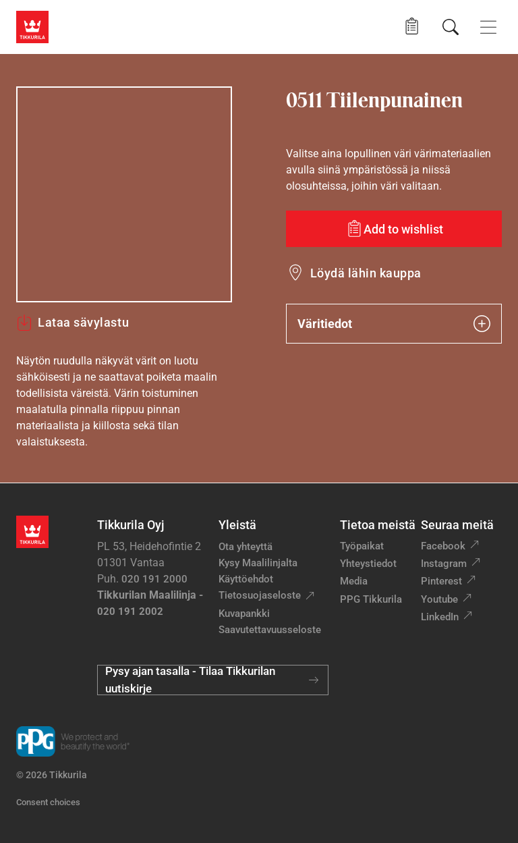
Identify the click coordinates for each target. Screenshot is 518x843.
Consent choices (48, 802)
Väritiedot (393, 323)
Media (354, 581)
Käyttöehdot (246, 579)
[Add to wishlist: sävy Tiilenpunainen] (394, 229)
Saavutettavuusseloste (270, 630)
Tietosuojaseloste (260, 595)
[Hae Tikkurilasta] (450, 27)
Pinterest (441, 581)
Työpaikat (362, 546)
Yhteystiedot (368, 564)
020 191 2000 (154, 579)
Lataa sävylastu (72, 323)
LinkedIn (440, 617)
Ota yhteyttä (245, 547)
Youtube (439, 599)
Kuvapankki (244, 613)
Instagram (444, 564)
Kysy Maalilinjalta (258, 563)
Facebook (443, 546)
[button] (412, 27)
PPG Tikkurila (371, 599)
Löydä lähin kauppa (366, 273)
